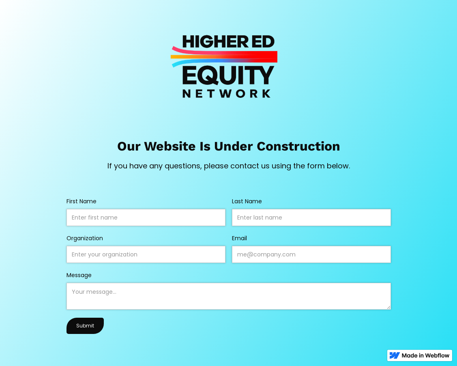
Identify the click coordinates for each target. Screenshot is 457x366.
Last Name (247, 201)
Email (239, 238)
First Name (82, 201)
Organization (85, 238)
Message (79, 275)
